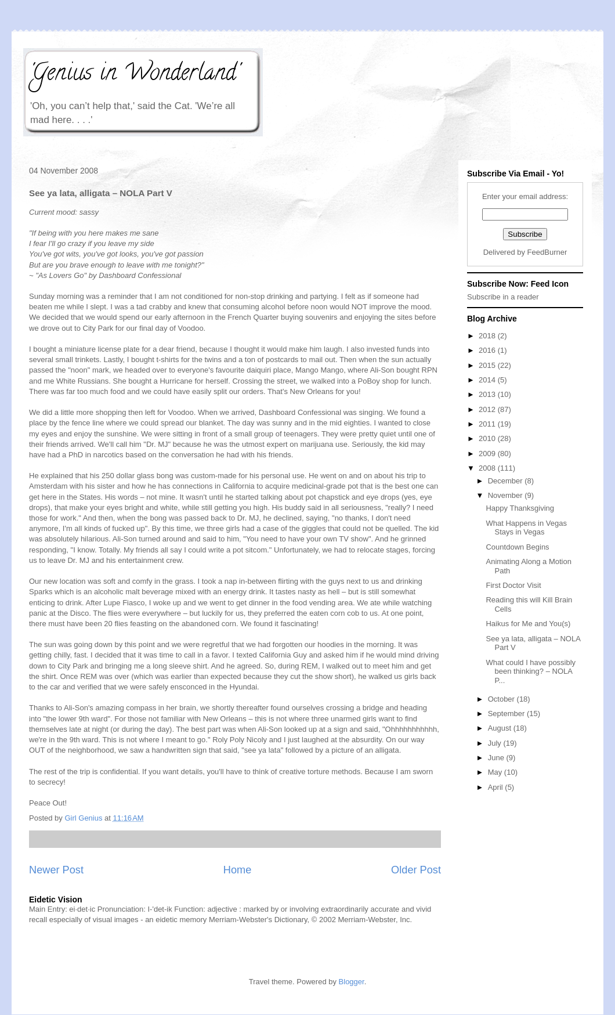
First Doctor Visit (513, 585)
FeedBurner (547, 252)
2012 (488, 409)
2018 (488, 335)
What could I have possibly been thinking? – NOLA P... (531, 671)
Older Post (416, 870)
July (496, 743)
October (502, 699)
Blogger (351, 981)
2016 (488, 350)
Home (237, 870)
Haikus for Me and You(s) (528, 623)
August (500, 728)
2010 (488, 438)
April (496, 787)
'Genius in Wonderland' (134, 74)
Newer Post (56, 870)
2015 (488, 365)
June (497, 757)
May (496, 772)
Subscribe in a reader (503, 296)
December (506, 480)
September (507, 713)
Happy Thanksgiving (520, 508)
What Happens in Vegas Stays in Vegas (526, 528)
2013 (488, 394)
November (506, 495)
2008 (488, 468)
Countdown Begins (517, 547)
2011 (488, 424)
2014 (488, 379)
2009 (488, 453)
